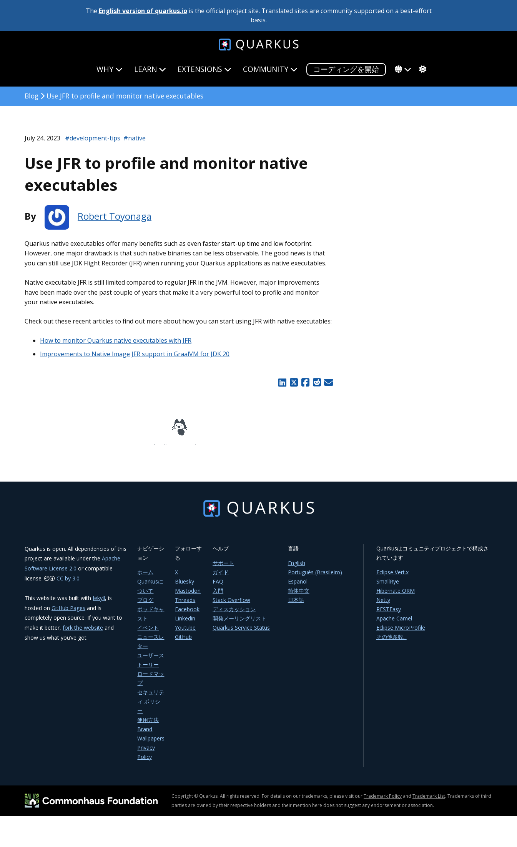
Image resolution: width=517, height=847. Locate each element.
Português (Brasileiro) (315, 577)
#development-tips (92, 138)
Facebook (187, 614)
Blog (31, 95)
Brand (144, 734)
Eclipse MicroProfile (400, 633)
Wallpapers (151, 743)
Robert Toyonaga (114, 216)
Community (270, 69)
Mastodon (188, 596)
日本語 (296, 605)
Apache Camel (394, 623)
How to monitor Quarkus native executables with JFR (115, 340)
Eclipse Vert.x (392, 577)
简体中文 (298, 596)
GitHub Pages (68, 613)
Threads (185, 605)
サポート (223, 568)
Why (109, 69)
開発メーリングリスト (239, 623)
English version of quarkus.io (143, 11)
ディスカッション (234, 614)
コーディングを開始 (346, 69)
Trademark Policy (383, 801)
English (296, 568)
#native (134, 138)
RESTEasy (388, 614)
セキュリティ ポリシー (150, 707)
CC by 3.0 (68, 583)
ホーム (145, 577)
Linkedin (185, 623)
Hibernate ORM (395, 596)
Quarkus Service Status (241, 633)
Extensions (204, 69)
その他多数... (391, 642)
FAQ (218, 586)
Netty (383, 605)
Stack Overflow (231, 605)
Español (298, 586)
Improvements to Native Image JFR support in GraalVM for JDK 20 (134, 354)
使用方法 (148, 725)
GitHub (183, 642)
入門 (218, 596)
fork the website (83, 633)
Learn (150, 69)
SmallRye (387, 586)
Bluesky (184, 586)
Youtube (185, 633)
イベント (148, 633)
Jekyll (99, 603)
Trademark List (428, 801)
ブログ (145, 605)
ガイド (221, 577)
